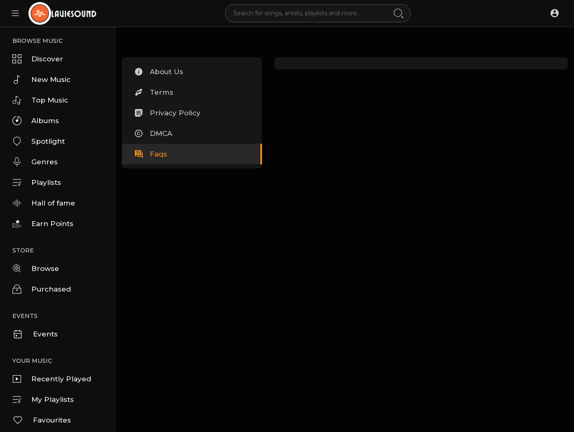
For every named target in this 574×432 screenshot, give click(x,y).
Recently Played (51, 378)
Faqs (150, 154)
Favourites (41, 420)
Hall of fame (43, 203)
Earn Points (42, 223)
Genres (35, 161)
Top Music (40, 100)
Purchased (41, 289)
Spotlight (38, 141)
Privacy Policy (167, 112)
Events (35, 334)
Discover (37, 58)
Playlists (36, 182)
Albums (35, 120)
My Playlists (43, 399)
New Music (41, 79)
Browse (35, 268)
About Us (158, 71)
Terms (153, 92)
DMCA (153, 133)
